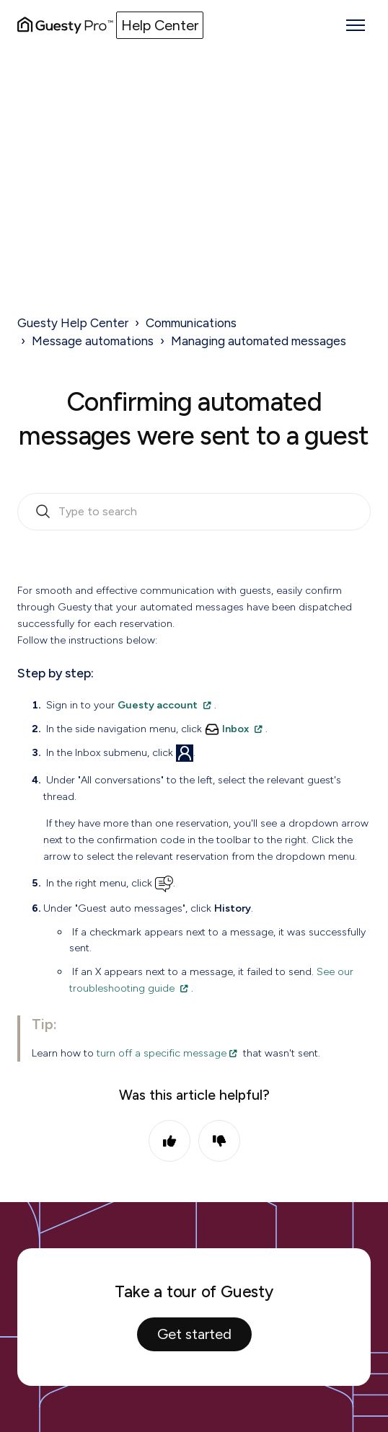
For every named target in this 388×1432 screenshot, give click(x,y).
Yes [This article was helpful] (169, 1141)
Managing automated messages (258, 341)
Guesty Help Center (72, 323)
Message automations (93, 341)
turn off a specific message (161, 1052)
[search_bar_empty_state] (194, 511)
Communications (191, 323)
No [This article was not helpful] (219, 1141)
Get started (194, 1334)
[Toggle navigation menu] (355, 25)
